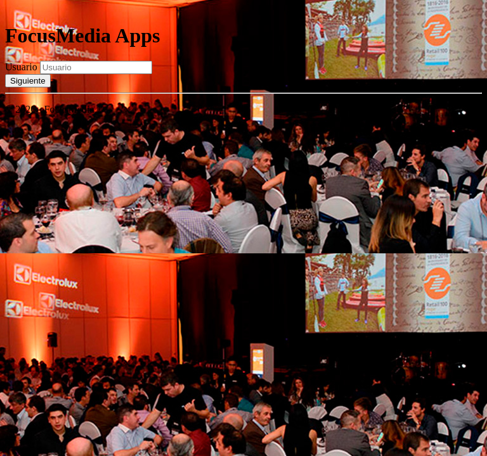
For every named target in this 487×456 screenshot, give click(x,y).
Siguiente (28, 81)
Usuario (21, 66)
